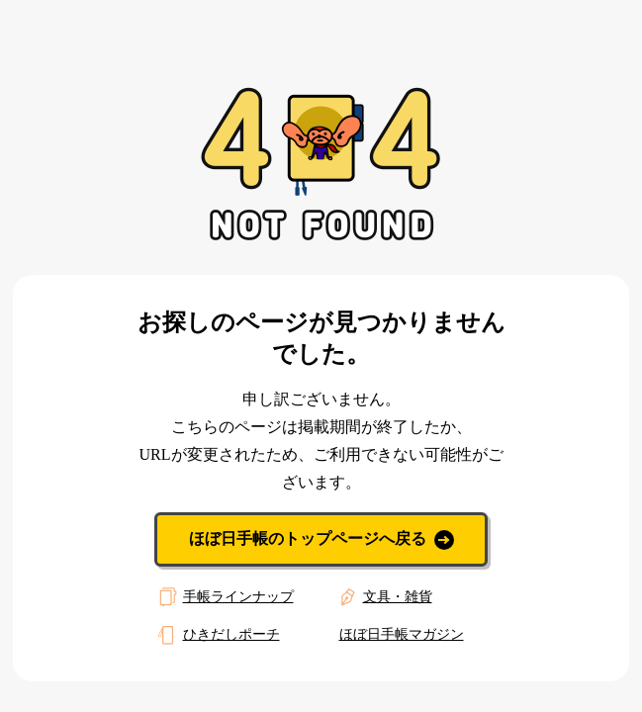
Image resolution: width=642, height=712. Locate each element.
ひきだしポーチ (216, 635)
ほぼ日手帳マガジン (401, 634)
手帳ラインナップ (223, 597)
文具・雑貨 (382, 597)
